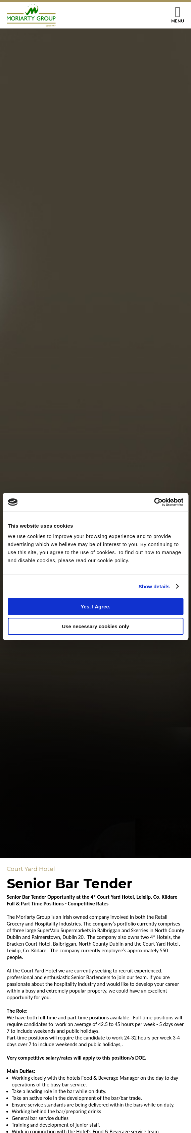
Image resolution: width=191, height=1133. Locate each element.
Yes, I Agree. (95, 606)
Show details (154, 586)
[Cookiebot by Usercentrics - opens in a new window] (154, 502)
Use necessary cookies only (95, 626)
